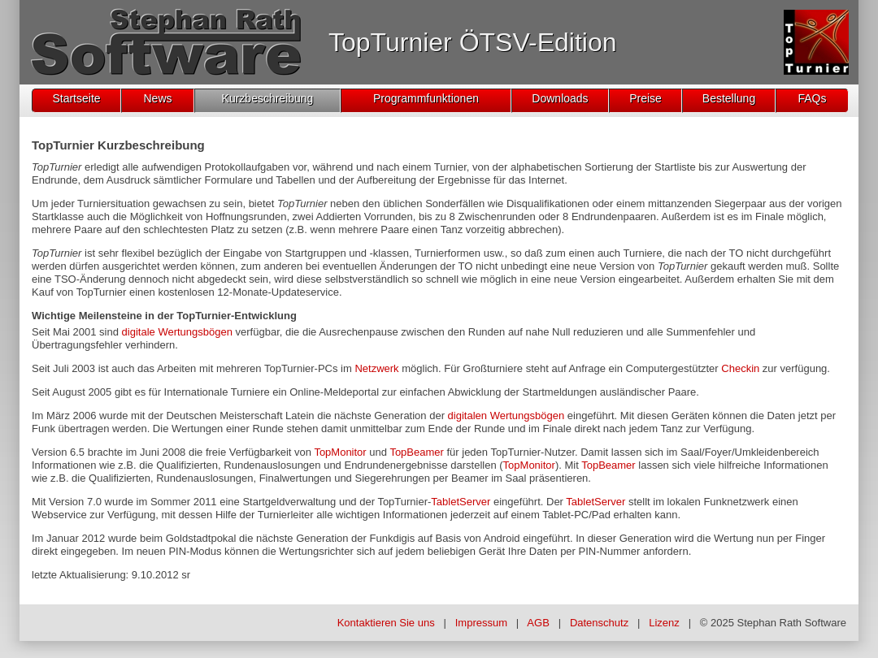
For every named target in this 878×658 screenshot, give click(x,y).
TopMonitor (340, 452)
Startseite (76, 98)
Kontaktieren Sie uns (386, 623)
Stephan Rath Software (791, 623)
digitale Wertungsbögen (177, 332)
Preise (645, 98)
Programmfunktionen (426, 98)
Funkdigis (392, 538)
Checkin (740, 368)
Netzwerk (376, 368)
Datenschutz (599, 623)
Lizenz (664, 623)
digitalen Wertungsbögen (506, 415)
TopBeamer (416, 452)
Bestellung (728, 98)
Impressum (481, 623)
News (157, 98)
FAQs (812, 98)
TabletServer (460, 502)
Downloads (560, 98)
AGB (538, 623)
